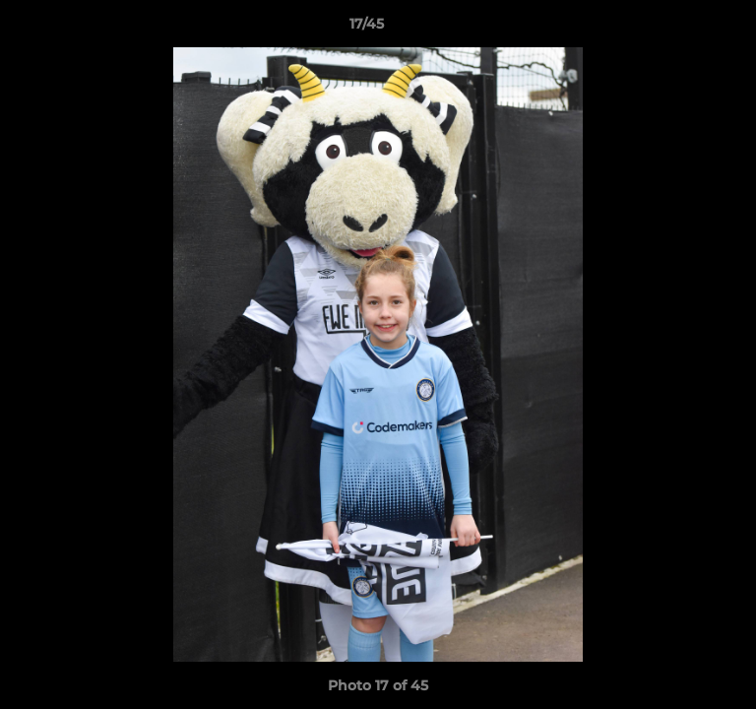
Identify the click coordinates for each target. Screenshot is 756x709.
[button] (685, 28)
